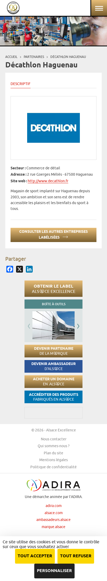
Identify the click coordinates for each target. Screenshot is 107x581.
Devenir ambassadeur (53, 366)
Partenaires (34, 57)
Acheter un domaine (53, 381)
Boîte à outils (53, 304)
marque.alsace (53, 527)
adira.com (54, 506)
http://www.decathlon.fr (48, 181)
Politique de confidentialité (53, 467)
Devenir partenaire (53, 351)
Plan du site (53, 453)
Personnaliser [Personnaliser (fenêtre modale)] (54, 571)
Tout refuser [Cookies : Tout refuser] (75, 556)
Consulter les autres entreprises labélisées (53, 234)
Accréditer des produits (53, 397)
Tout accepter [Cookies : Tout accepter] (35, 556)
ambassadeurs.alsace (53, 520)
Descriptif (21, 84)
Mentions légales (53, 460)
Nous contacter (53, 439)
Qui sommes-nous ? (54, 446)
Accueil (11, 57)
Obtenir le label (53, 289)
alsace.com (54, 513)
